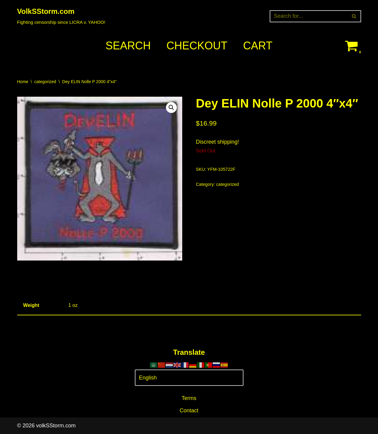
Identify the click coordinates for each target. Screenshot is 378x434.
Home (22, 81)
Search (128, 45)
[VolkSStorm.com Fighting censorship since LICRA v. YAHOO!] (61, 16)
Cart (257, 45)
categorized (45, 81)
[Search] (309, 16)
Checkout (197, 45)
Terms (189, 398)
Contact (188, 410)
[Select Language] (189, 378)
